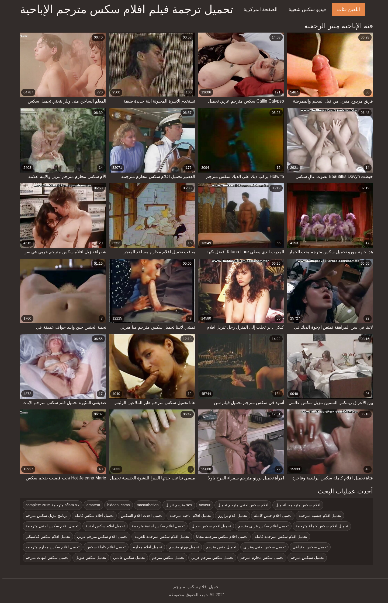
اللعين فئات (346, 9)
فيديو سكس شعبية (305, 9)
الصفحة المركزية (258, 9)
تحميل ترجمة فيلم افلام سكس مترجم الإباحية (124, 9)
